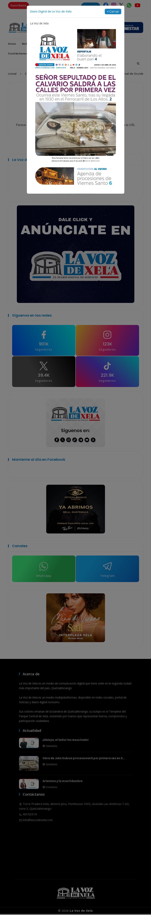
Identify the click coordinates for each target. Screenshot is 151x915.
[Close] (113, 11)
